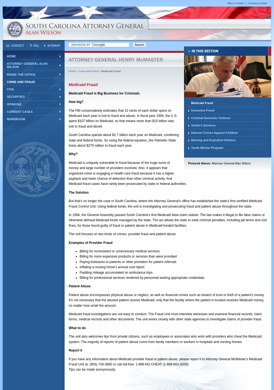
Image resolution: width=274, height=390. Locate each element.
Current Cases (20, 111)
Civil (10, 89)
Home (11, 56)
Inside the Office (21, 74)
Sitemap (52, 45)
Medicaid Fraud (202, 103)
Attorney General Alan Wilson (27, 65)
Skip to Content (235, 3)
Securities (16, 96)
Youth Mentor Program (207, 147)
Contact (15, 45)
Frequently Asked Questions (34, 45)
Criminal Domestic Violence (211, 118)
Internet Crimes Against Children (214, 132)
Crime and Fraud (21, 82)
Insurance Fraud (203, 110)
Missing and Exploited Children (213, 140)
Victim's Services (203, 125)
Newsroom (16, 119)
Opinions (14, 104)
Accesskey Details (257, 3)
